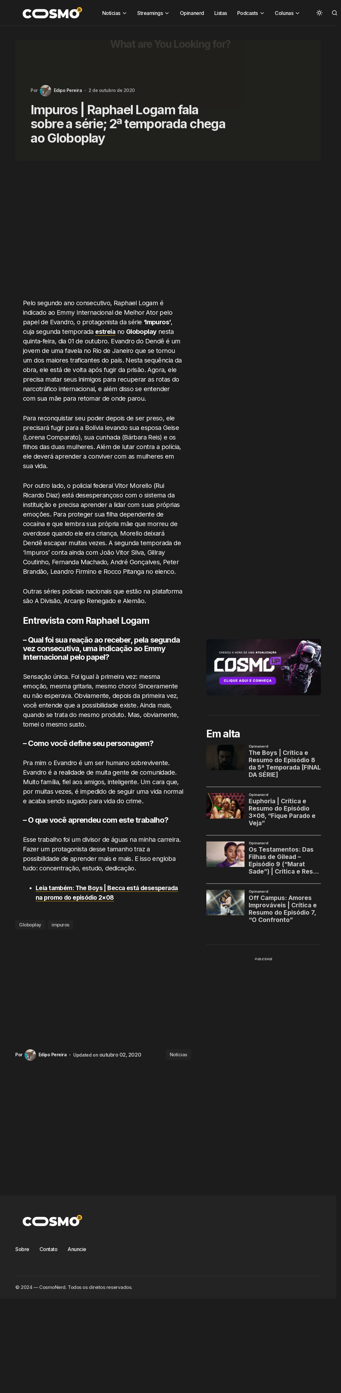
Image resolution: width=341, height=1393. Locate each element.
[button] (319, 12)
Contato (48, 1249)
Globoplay (30, 925)
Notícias (178, 1055)
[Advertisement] (94, 233)
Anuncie (76, 1249)
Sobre (22, 1249)
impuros (60, 925)
